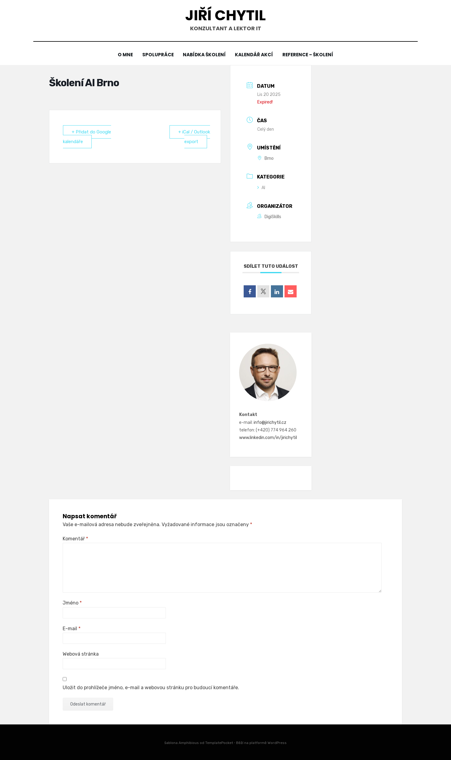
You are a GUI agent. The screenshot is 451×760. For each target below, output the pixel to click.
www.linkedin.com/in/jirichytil (268, 437)
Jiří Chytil (225, 15)
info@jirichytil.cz (270, 422)
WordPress (277, 743)
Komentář (75, 539)
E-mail (72, 628)
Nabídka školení (204, 55)
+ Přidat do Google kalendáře (87, 136)
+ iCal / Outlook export (194, 136)
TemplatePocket (219, 743)
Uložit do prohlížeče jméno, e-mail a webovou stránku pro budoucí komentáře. (151, 687)
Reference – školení (309, 55)
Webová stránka (81, 654)
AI (261, 187)
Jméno (72, 603)
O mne (123, 55)
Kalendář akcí (255, 55)
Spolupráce (157, 55)
